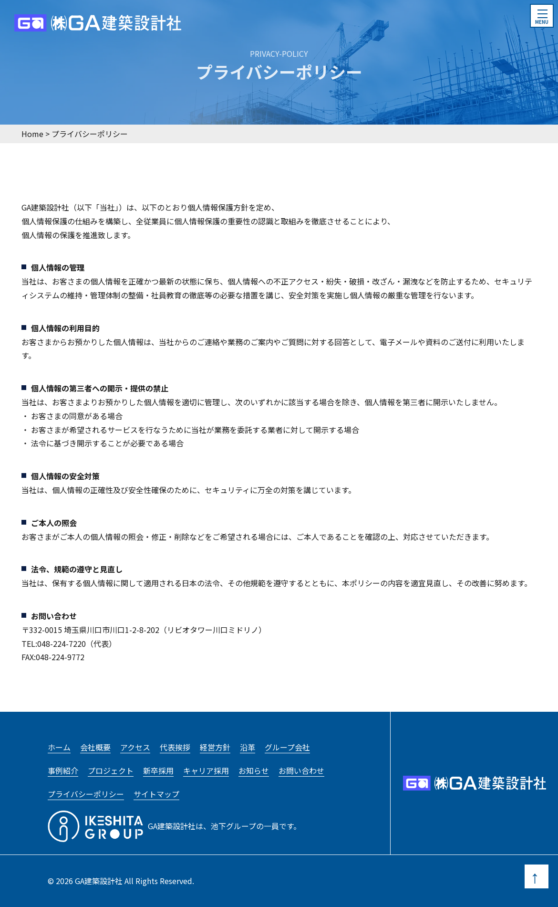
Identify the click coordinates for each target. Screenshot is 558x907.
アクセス (135, 747)
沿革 (247, 747)
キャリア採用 (206, 770)
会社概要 (95, 747)
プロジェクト (111, 770)
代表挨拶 (175, 747)
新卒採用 (158, 770)
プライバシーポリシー (86, 794)
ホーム (59, 747)
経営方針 (215, 747)
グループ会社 (287, 747)
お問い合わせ (301, 770)
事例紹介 (63, 770)
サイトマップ (156, 794)
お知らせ (253, 770)
